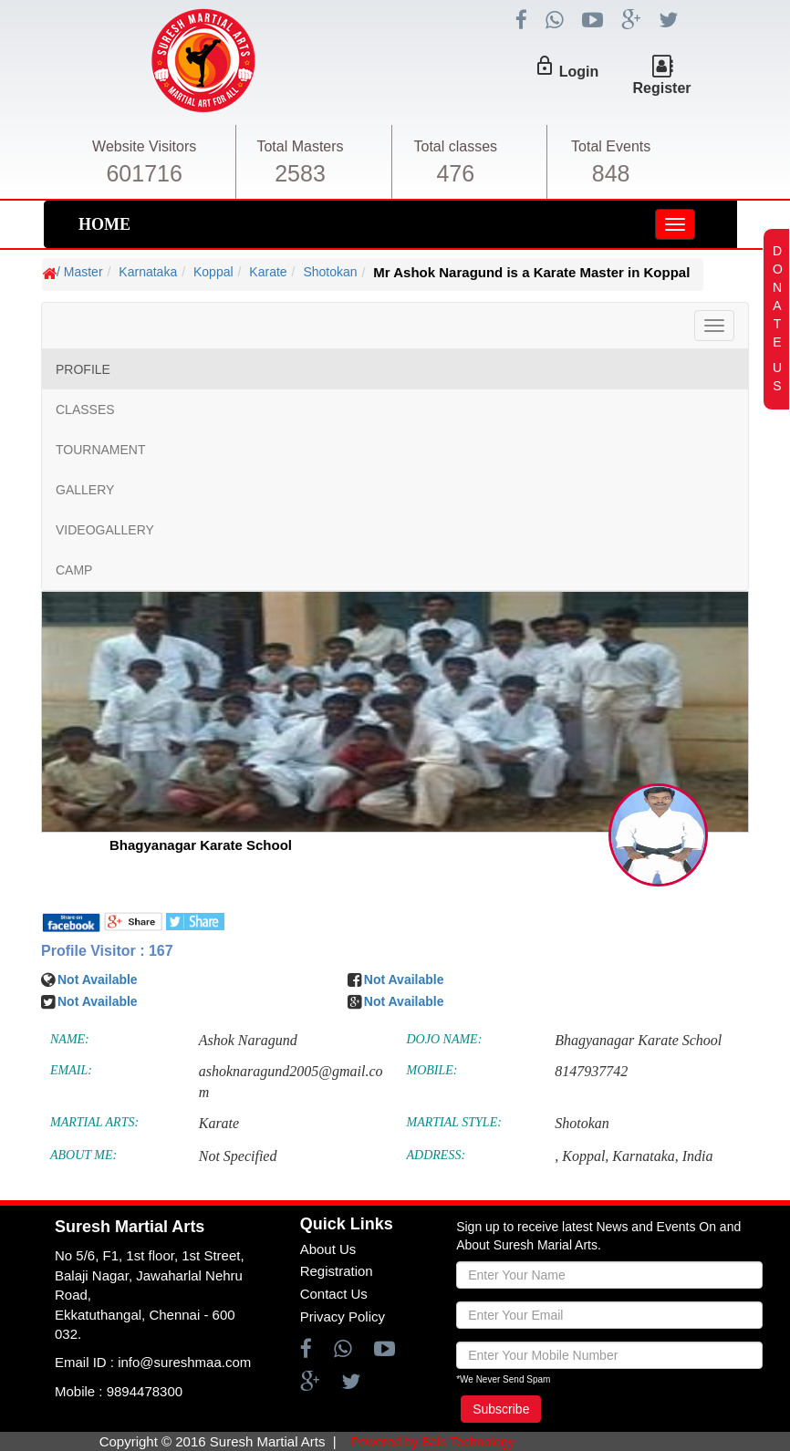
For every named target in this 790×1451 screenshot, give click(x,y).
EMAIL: (71, 1070)
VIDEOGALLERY (105, 530)
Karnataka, (645, 1156)
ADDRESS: (436, 1155)
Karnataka (148, 271)
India (697, 1156)
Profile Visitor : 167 (107, 951)
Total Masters (299, 146)
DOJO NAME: (445, 1039)
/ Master (80, 271)
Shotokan (330, 271)
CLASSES (85, 409)
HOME (104, 224)
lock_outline (545, 66)
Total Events (610, 146)
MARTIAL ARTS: (94, 1122)
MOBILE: (432, 1070)
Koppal (213, 271)
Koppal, (585, 1156)
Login (579, 71)
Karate (267, 271)
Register (661, 88)
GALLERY (85, 489)
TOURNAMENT (101, 449)
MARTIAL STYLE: (454, 1122)
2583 (300, 173)
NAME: (69, 1039)
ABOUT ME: (83, 1155)
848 (611, 173)
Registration (336, 1271)
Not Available (97, 979)
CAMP (74, 570)
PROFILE (83, 369)
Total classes (456, 146)
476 (455, 173)
